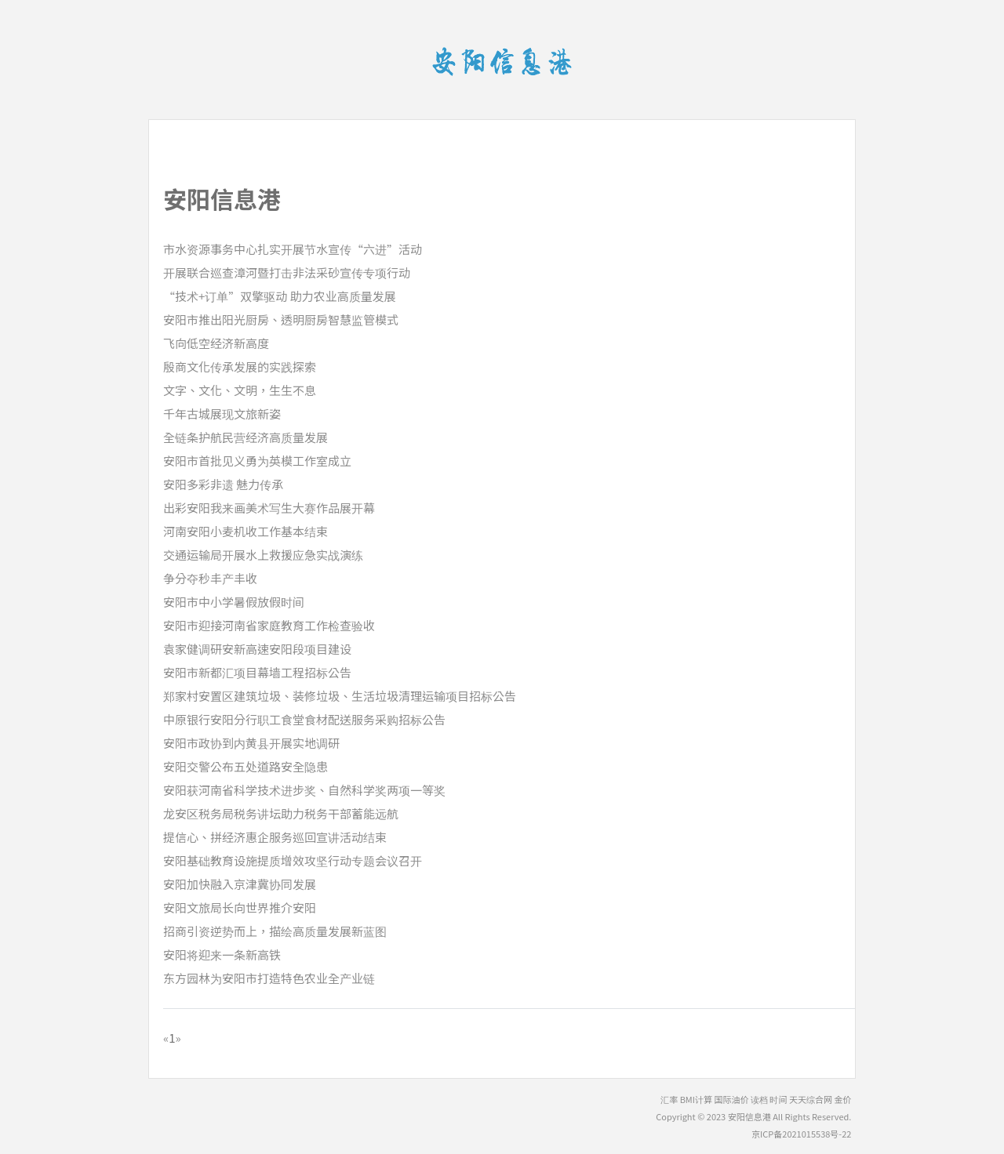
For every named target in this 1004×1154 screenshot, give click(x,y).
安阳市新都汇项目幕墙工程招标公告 (257, 672)
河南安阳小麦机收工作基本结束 (245, 531)
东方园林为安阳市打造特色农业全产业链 (269, 978)
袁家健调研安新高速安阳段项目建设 (257, 649)
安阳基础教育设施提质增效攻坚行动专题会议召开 (292, 860)
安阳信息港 (749, 1116)
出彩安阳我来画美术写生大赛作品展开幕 (269, 507)
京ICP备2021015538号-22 (801, 1133)
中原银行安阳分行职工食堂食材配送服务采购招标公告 (304, 719)
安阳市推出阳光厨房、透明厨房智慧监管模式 (280, 319)
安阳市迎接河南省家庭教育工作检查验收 (269, 625)
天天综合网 (810, 1099)
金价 (842, 1099)
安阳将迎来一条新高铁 (222, 954)
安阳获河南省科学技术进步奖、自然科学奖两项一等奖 (304, 790)
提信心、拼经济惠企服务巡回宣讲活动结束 (275, 837)
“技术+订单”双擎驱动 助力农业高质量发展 (279, 296)
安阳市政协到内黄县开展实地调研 (251, 743)
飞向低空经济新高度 (216, 343)
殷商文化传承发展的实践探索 (239, 366)
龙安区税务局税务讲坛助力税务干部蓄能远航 (280, 813)
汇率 (669, 1099)
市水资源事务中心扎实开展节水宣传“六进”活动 (292, 249)
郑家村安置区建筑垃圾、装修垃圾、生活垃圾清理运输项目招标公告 (339, 696)
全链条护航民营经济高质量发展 (245, 437)
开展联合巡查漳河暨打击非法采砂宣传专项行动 (286, 272)
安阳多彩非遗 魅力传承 (223, 484)
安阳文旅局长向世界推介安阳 (239, 907)
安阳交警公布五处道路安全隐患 (245, 766)
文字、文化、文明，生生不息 (239, 390)
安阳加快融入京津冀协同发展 (239, 884)
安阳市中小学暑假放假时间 (233, 601)
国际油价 (732, 1099)
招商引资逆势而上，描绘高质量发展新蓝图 (275, 931)
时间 (778, 1099)
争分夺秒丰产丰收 (210, 578)
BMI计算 (696, 1099)
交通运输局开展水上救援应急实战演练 (263, 554)
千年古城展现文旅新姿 (222, 413)
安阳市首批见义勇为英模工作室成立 (257, 460)
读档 (759, 1099)
